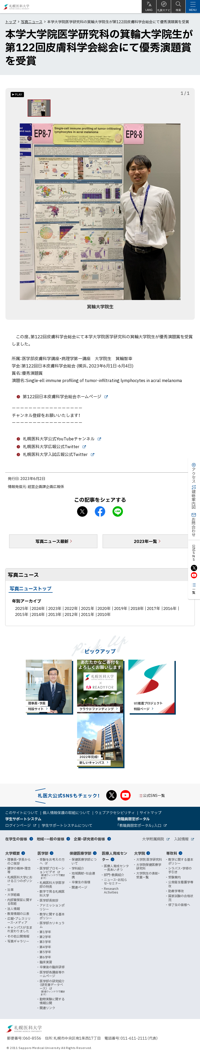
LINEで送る (118, 514)
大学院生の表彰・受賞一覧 (148, 875)
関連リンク (47, 1008)
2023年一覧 (145, 543)
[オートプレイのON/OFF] (17, 94)
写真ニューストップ (31, 590)
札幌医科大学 (16, 6)
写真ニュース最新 (51, 543)
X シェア (82, 514)
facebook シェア (100, 514)
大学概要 (12, 853)
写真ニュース (31, 21)
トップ (10, 21)
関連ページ (79, 887)
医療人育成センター (114, 856)
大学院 (139, 853)
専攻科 (171, 853)
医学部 (43, 853)
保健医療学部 (80, 853)
